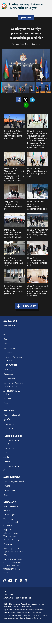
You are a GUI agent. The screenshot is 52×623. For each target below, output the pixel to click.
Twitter (21, 580)
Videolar (6, 462)
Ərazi (5, 334)
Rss (26, 580)
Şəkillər (6, 457)
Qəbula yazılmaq (9, 544)
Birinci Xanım (8, 428)
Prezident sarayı (9, 490)
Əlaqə (5, 495)
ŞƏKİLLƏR (26, 17)
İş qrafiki (7, 419)
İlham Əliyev (29, 8)
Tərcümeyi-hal (9, 424)
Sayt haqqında (9, 594)
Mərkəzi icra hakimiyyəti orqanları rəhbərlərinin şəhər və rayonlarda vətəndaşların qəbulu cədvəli (13, 565)
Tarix (5, 330)
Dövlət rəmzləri (9, 348)
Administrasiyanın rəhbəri (13, 481)
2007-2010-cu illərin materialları (17, 598)
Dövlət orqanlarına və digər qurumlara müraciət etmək (13, 551)
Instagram (4, 580)
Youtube (10, 580)
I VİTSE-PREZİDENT (12, 436)
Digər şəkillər (29, 305)
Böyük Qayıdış (9, 369)
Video (5, 403)
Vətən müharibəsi (10, 365)
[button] (48, 65)
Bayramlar (7, 352)
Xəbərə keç (36, 44)
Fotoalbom (7, 398)
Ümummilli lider (9, 325)
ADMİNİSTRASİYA (11, 477)
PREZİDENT (8, 410)
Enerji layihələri (9, 378)
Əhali (5, 339)
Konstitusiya (8, 343)
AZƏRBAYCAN (10, 320)
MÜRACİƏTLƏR (10, 502)
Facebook (16, 580)
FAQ (5, 591)
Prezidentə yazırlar (10, 514)
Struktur (6, 486)
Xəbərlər (6, 452)
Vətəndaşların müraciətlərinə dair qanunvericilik (10, 522)
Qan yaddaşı (8, 374)
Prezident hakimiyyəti (11, 415)
